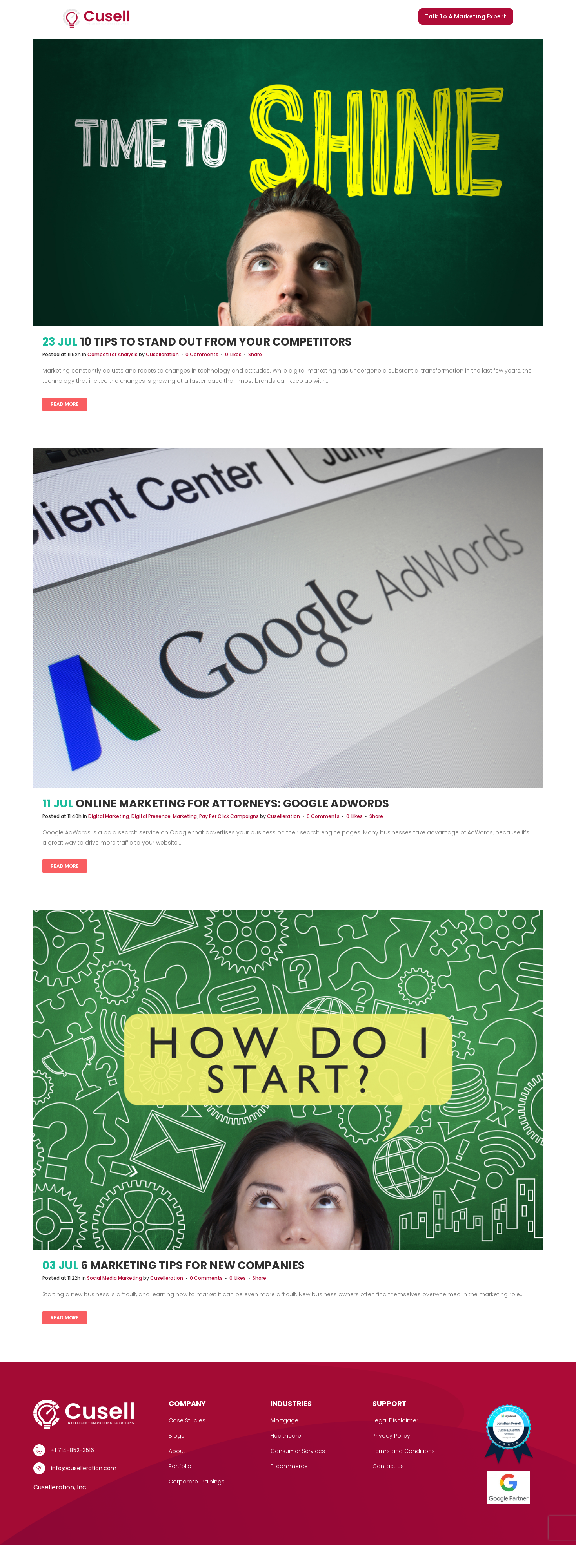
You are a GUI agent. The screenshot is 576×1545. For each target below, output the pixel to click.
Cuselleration (162, 354)
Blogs (332, 16)
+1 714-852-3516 (72, 1450)
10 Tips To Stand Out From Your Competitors (216, 341)
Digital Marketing (108, 816)
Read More (65, 404)
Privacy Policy (391, 1436)
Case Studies (221, 16)
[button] (188, 16)
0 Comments (201, 354)
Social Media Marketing (114, 1278)
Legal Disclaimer (395, 1420)
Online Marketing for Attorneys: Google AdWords (232, 803)
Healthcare (286, 1436)
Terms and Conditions (403, 1451)
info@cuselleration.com (83, 1468)
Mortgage (284, 1420)
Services (175, 16)
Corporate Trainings (379, 16)
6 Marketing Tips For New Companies (193, 1265)
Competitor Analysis (112, 354)
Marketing (185, 816)
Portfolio (301, 16)
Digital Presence (151, 816)
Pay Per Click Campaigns (229, 816)
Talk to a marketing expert (466, 16)
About (177, 1451)
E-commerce (289, 1466)
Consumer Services (298, 1451)
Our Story (265, 16)
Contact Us (388, 1466)
